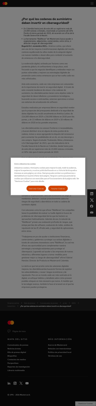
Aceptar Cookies (58, 188)
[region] (48, 176)
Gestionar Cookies (36, 188)
